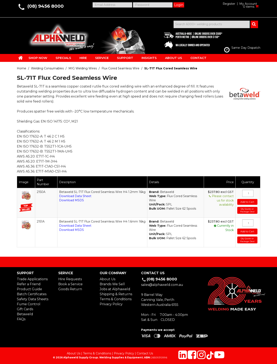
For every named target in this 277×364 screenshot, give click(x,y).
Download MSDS (71, 200)
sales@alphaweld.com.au (162, 285)
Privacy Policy (111, 304)
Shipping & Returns (116, 294)
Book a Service (70, 284)
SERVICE (102, 58)
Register (229, 3)
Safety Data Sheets (32, 299)
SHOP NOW (38, 58)
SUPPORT (125, 58)
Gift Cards (25, 309)
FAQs (21, 319)
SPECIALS (63, 58)
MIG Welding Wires (82, 68)
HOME (20, 57)
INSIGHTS (149, 58)
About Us (107, 279)
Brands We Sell (112, 284)
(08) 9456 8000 (45, 6)
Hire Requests (70, 279)
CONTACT (198, 58)
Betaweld (25, 314)
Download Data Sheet (75, 196)
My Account (248, 3)
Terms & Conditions (116, 299)
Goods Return (70, 289)
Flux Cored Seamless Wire (120, 68)
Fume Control (28, 304)
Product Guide (29, 289)
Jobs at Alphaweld (115, 289)
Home (21, 68)
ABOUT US (173, 58)
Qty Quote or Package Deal (247, 210)
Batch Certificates (31, 294)
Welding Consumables (47, 68)
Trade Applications (32, 279)
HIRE (83, 58)
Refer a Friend (29, 284)
